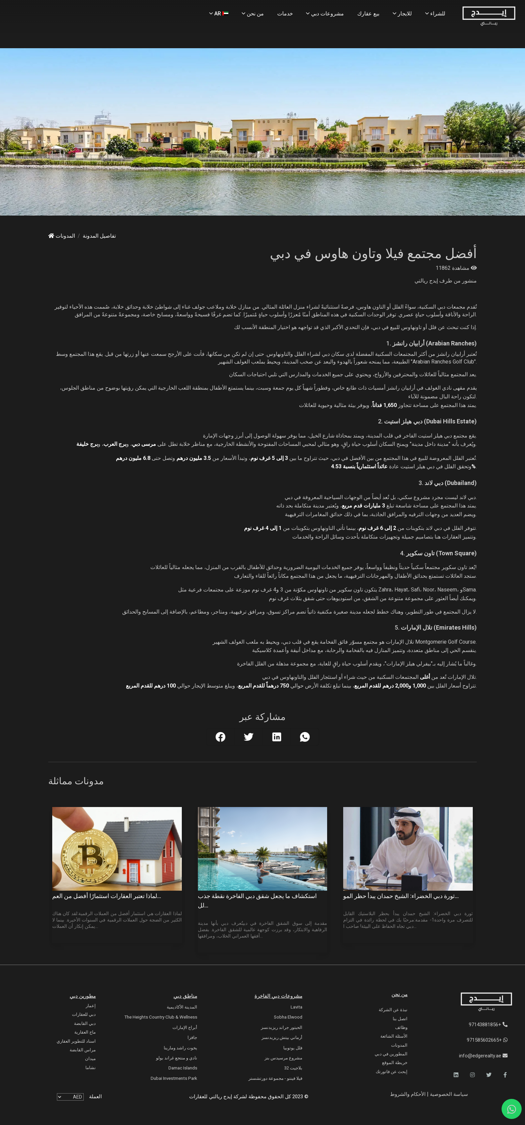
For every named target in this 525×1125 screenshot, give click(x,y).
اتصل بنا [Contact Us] (400, 1018)
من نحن (399, 994)
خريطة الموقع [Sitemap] (394, 1062)
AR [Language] (218, 13)
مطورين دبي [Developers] (83, 996)
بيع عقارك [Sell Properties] (368, 13)
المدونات (61, 236)
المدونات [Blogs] (399, 1045)
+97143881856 (488, 1025)
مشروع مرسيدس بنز (283, 1057)
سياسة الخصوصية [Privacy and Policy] (448, 1094)
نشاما (90, 1067)
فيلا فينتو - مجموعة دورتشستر (275, 1078)
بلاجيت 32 (293, 1067)
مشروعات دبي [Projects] (325, 13)
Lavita (296, 1007)
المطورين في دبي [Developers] (391, 1053)
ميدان (90, 1058)
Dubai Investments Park (174, 1078)
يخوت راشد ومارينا (180, 1047)
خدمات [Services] (285, 13)
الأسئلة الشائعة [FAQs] (393, 1036)
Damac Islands (182, 1067)
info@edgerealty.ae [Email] (483, 1056)
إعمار (91, 1005)
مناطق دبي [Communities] (185, 996)
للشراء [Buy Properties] (435, 13)
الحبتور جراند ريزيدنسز (281, 1027)
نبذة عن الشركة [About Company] (393, 1009)
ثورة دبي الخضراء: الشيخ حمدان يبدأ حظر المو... (401, 896)
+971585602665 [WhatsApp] (487, 1040)
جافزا (192, 1037)
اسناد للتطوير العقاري (76, 1041)
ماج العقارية (85, 1032)
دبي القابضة (85, 1023)
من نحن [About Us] (253, 13)
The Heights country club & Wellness (160, 1017)
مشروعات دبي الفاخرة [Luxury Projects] (278, 996)
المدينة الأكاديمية (182, 1007)
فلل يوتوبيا (292, 1047)
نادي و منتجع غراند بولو (176, 1057)
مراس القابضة (83, 1049)
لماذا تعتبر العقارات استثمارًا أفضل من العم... (106, 896)
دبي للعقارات (84, 1014)
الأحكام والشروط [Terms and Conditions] (408, 1094)
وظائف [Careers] (401, 1027)
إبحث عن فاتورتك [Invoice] (391, 1071)
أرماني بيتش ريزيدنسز (281, 1037)
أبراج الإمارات (184, 1027)
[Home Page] (488, 16)
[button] (505, 1074)
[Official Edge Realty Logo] (473, 1002)
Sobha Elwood (288, 1017)
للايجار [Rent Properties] (402, 13)
